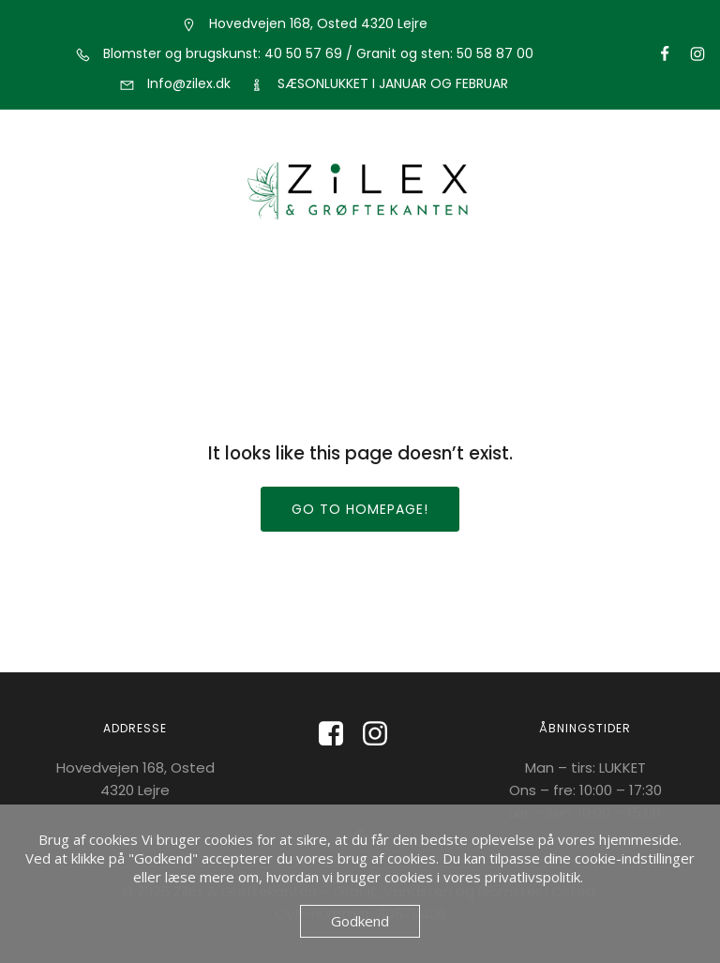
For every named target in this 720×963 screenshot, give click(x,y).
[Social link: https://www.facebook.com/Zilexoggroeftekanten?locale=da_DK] (338, 734)
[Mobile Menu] (360, 275)
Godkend (360, 920)
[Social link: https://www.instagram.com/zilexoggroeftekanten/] (382, 734)
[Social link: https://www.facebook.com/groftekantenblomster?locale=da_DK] (656, 54)
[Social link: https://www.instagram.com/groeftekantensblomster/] (689, 54)
